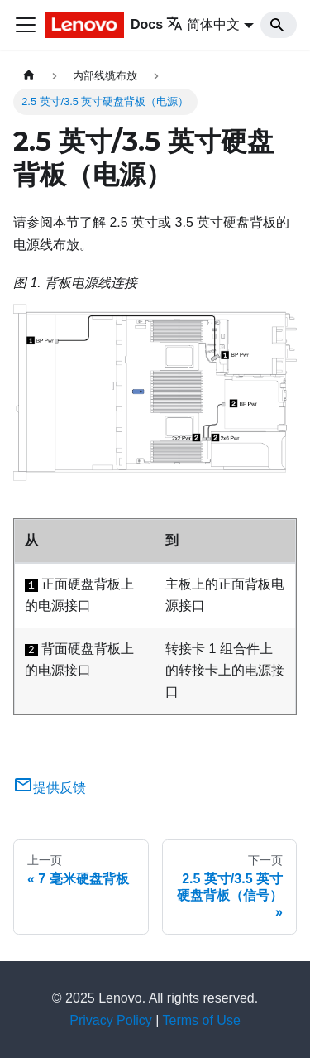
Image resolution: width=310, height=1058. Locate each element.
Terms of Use (202, 1020)
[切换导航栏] (25, 24)
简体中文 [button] (203, 24)
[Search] (278, 25)
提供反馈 (49, 788)
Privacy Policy (110, 1020)
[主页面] (29, 76)
